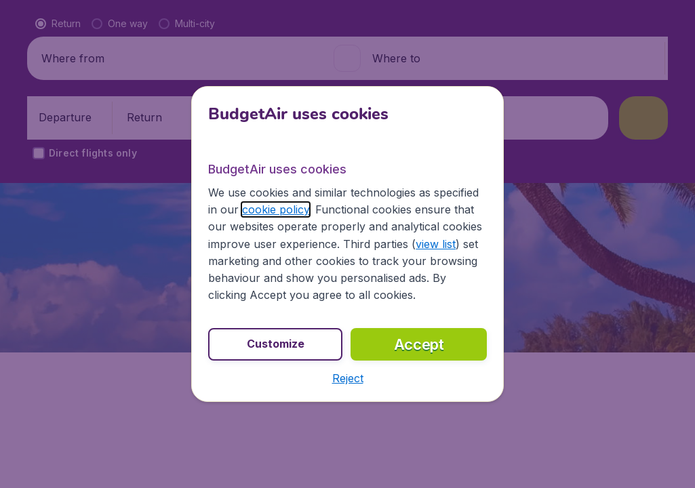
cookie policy (275, 209)
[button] (347, 378)
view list (436, 244)
